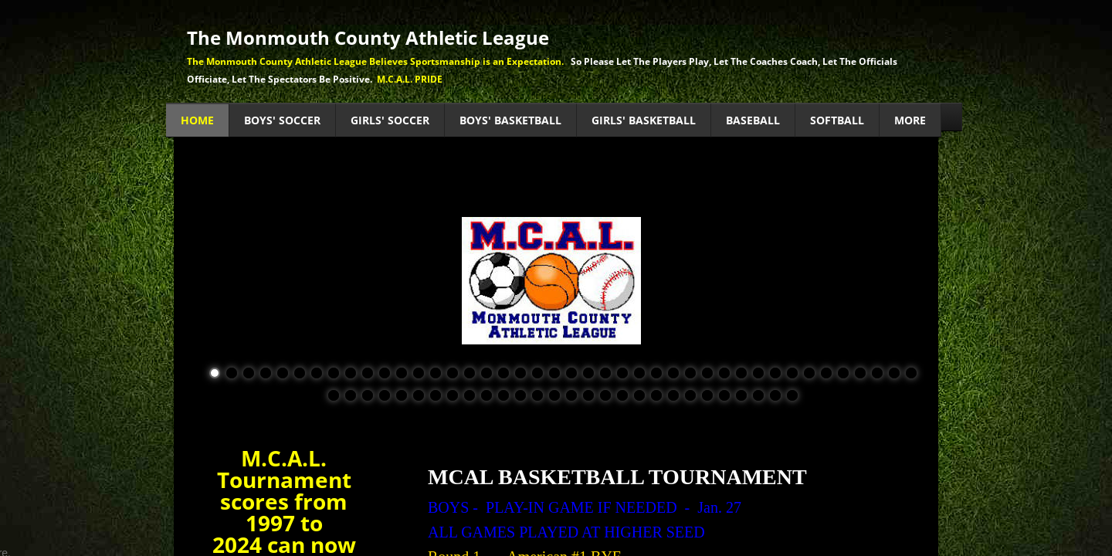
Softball (837, 120)
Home (197, 120)
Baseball (753, 120)
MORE (910, 120)
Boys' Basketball (510, 120)
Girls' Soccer (390, 120)
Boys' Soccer (282, 120)
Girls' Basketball (644, 120)
